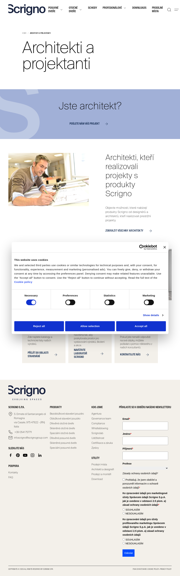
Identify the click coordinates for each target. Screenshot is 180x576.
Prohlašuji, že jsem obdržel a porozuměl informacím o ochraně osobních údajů (140, 483)
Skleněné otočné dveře (62, 428)
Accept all (141, 326)
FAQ (10, 477)
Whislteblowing (99, 428)
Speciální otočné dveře (62, 433)
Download (97, 479)
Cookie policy (23, 281)
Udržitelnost (97, 438)
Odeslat (128, 553)
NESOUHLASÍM (134, 513)
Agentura (96, 413)
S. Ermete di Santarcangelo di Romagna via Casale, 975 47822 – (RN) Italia (30, 420)
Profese (126, 463)
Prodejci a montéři (101, 474)
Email (126, 419)
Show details (151, 315)
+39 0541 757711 (23, 432)
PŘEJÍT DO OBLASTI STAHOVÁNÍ (44, 355)
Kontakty (13, 472)
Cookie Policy (153, 569)
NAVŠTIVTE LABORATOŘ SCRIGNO (90, 354)
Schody (92, 8)
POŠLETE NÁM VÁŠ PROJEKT (90, 124)
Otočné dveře (75, 10)
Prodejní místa (157, 10)
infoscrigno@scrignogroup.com (30, 437)
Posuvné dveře (55, 10)
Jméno (126, 433)
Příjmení (127, 448)
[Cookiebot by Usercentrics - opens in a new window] (142, 247)
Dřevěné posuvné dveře (63, 438)
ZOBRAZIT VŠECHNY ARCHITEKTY (130, 231)
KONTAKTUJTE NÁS (136, 355)
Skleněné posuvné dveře (63, 442)
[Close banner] (164, 247)
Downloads (139, 8)
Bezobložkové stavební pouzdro (67, 413)
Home (24, 33)
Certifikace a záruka (102, 442)
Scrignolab (97, 433)
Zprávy (95, 447)
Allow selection (90, 326)
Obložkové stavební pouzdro (65, 418)
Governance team (101, 418)
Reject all (39, 326)
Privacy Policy (166, 569)
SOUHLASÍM (132, 509)
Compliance (98, 423)
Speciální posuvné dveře (63, 447)
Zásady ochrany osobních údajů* (140, 473)
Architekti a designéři (102, 469)
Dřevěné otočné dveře (62, 423)
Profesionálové (115, 8)
